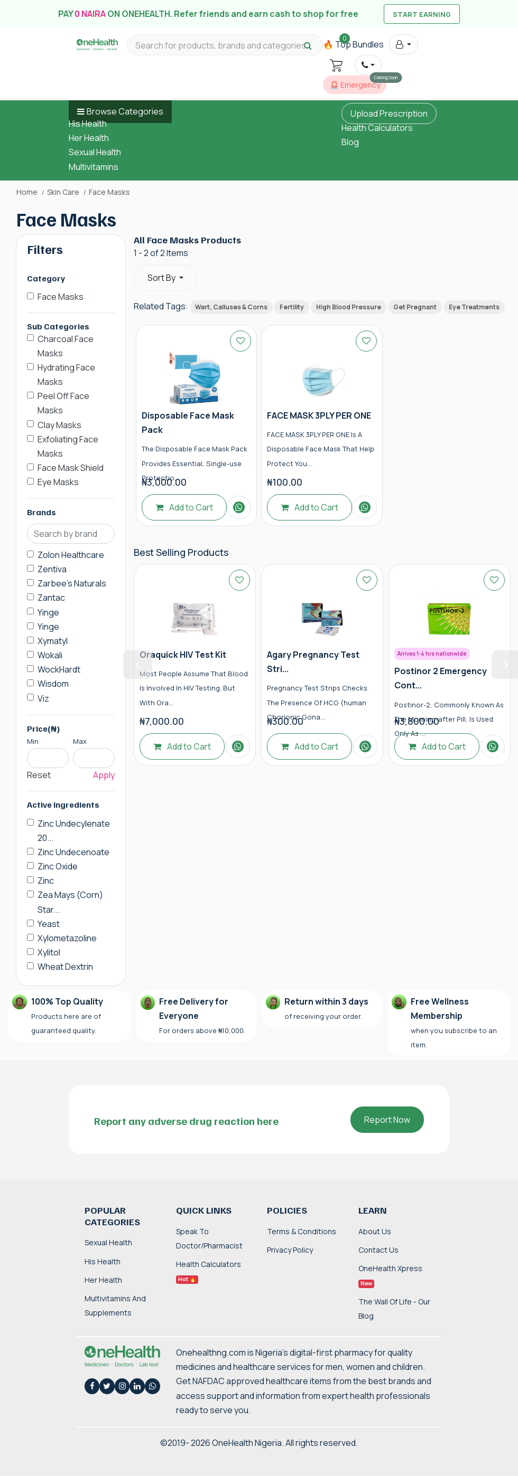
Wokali (50, 655)
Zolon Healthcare (71, 555)
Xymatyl (53, 641)
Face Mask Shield (71, 468)
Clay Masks (59, 425)
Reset (39, 775)
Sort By (162, 277)
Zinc (46, 880)
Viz (43, 698)
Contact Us (378, 1250)
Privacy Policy (290, 1250)
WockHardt (59, 669)
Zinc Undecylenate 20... (74, 831)
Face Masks (61, 296)
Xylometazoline (67, 938)
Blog (350, 142)
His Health (88, 123)
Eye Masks (58, 482)
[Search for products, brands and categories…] (224, 46)
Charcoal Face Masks (66, 346)
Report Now (387, 1119)
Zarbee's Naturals (72, 583)
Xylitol (49, 952)
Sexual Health (95, 152)
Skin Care (63, 192)
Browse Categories (125, 111)
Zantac (51, 597)
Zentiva (52, 569)
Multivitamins (93, 167)
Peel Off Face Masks (63, 403)
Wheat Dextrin (65, 966)
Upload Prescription (389, 113)
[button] (403, 44)
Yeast (49, 924)
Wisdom (53, 683)
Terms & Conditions (301, 1231)
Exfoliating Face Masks (68, 446)
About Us (374, 1231)
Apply (104, 775)
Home (27, 192)
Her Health (89, 138)
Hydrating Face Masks (66, 374)
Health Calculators (377, 128)
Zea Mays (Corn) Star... (70, 902)
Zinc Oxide (58, 866)
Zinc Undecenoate (73, 852)
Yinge (48, 612)
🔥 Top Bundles (353, 44)
